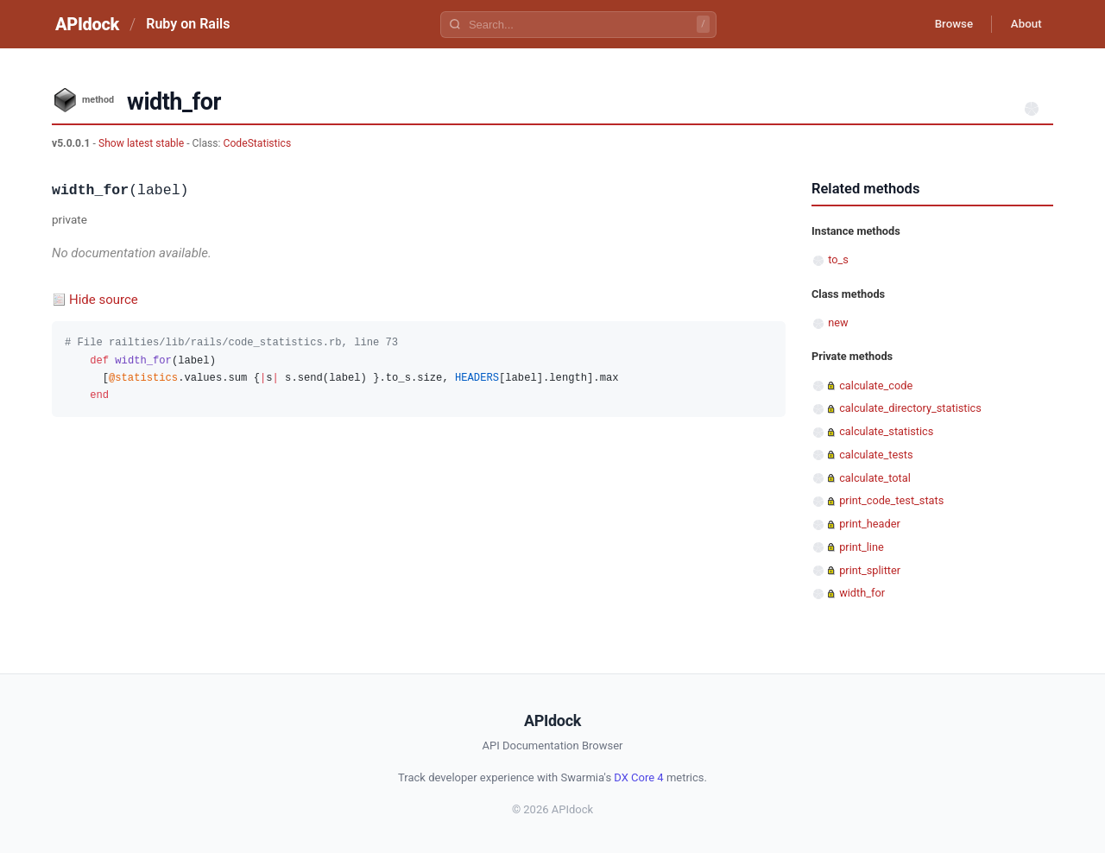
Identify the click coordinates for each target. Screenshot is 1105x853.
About (1023, 24)
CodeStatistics (258, 143)
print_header (869, 523)
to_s (838, 259)
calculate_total (875, 477)
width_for (862, 592)
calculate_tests (875, 454)
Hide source (103, 299)
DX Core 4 (638, 777)
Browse (945, 24)
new (838, 322)
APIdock (87, 24)
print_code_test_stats (891, 500)
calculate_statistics (886, 431)
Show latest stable (142, 143)
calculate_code (875, 385)
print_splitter (869, 570)
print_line (861, 546)
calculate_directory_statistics (910, 407)
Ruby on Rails (188, 24)
